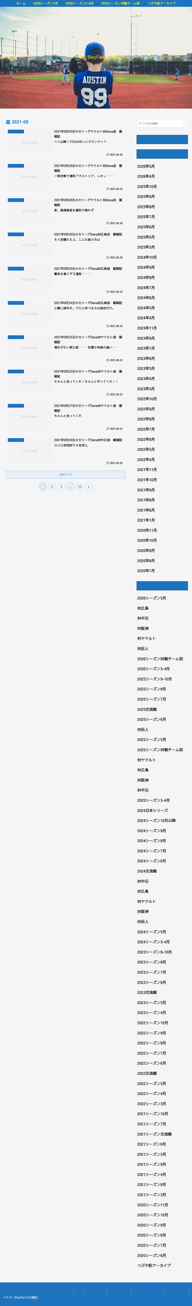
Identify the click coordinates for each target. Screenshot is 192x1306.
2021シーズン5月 (151, 1154)
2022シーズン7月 (151, 1053)
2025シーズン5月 (151, 739)
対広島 (142, 608)
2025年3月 (146, 247)
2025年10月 (147, 186)
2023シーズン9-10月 (154, 952)
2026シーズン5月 (151, 598)
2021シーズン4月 (151, 1174)
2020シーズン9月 (151, 1225)
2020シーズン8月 (151, 1235)
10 (79, 486)
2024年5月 (146, 307)
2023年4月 (146, 378)
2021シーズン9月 (151, 1164)
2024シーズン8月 (151, 840)
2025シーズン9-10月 (154, 679)
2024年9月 (146, 267)
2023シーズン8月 (151, 962)
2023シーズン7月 (151, 972)
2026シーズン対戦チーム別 (160, 658)
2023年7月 (146, 348)
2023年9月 (146, 338)
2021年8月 (146, 499)
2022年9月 (146, 409)
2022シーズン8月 (151, 1043)
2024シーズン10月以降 (156, 820)
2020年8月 (146, 560)
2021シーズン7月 (151, 1123)
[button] (184, 123)
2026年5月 (146, 166)
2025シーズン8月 (151, 689)
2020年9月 (146, 550)
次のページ (66, 474)
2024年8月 (146, 277)
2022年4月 (146, 459)
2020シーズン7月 (151, 1245)
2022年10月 (147, 398)
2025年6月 (146, 226)
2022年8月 (146, 419)
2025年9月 (146, 196)
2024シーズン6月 (151, 860)
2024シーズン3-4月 (153, 941)
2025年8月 (146, 206)
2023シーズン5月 (151, 1002)
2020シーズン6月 (151, 1255)
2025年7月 (146, 216)
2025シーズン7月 (151, 699)
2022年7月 (146, 429)
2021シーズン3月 (151, 1194)
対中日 (142, 618)
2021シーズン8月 (151, 1184)
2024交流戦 (147, 871)
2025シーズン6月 (151, 719)
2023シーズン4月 (151, 1012)
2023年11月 (147, 328)
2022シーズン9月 (151, 1033)
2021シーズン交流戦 (154, 1134)
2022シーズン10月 (152, 1022)
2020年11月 (147, 530)
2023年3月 (146, 388)
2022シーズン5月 (151, 1083)
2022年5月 (146, 449)
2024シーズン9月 (151, 830)
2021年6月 (146, 510)
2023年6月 (146, 358)
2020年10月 (147, 540)
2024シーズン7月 (151, 850)
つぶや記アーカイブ (154, 1265)
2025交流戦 (147, 709)
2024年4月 (146, 317)
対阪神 (142, 628)
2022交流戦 (147, 1073)
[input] (162, 123)
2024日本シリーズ (152, 810)
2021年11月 (147, 469)
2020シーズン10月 (152, 1214)
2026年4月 (146, 176)
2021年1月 (146, 520)
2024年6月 (146, 297)
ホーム (78, 1291)
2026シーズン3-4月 (153, 668)
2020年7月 (146, 570)
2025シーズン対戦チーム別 (160, 749)
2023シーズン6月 (151, 982)
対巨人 (142, 648)
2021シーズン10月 (152, 1113)
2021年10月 (147, 479)
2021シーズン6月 (151, 1144)
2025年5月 (146, 237)
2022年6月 (146, 439)
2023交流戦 (147, 992)
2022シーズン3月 (151, 1103)
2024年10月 (147, 257)
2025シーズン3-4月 (153, 800)
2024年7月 (146, 287)
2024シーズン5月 (151, 931)
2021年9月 (146, 489)
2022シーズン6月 (151, 1063)
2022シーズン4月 (151, 1093)
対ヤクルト (146, 638)
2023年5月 (146, 368)
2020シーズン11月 (152, 1204)
